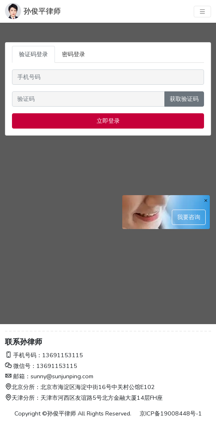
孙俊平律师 (42, 11)
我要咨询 (188, 217)
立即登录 (108, 121)
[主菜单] (202, 11)
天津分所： (22, 398)
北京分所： (22, 387)
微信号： (20, 366)
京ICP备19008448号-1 (171, 413)
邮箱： (18, 376)
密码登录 (73, 54)
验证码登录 (33, 54)
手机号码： (23, 355)
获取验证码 (184, 99)
